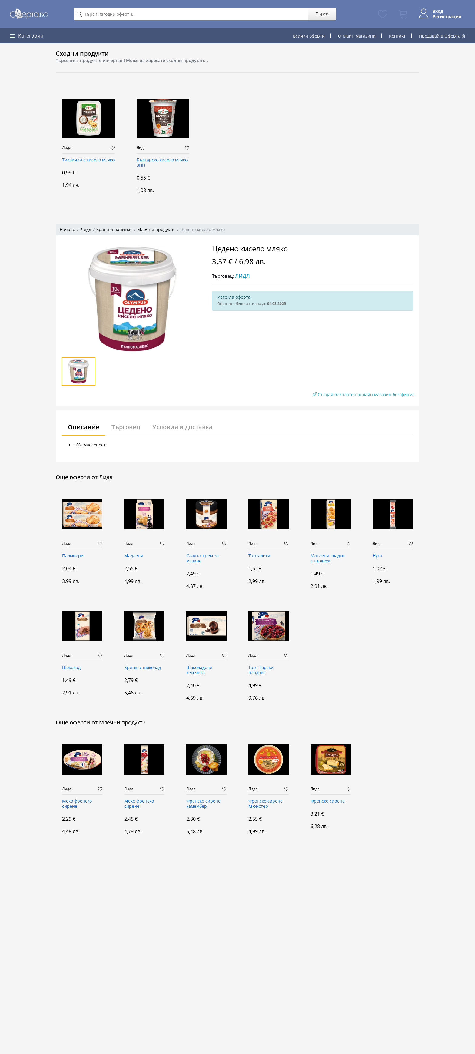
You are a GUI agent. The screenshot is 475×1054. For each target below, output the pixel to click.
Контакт (397, 36)
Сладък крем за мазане (202, 558)
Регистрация (447, 16)
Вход (438, 11)
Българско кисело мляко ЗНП (162, 162)
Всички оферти (309, 36)
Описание (83, 427)
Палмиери (73, 555)
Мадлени (133, 555)
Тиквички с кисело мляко (88, 160)
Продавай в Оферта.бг (442, 36)
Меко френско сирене (77, 804)
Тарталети (259, 555)
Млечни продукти (156, 229)
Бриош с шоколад (142, 667)
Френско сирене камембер (203, 804)
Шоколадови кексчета (199, 670)
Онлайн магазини (357, 36)
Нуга (377, 555)
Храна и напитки (114, 229)
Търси (322, 14)
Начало (67, 229)
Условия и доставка (182, 427)
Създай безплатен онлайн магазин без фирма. (364, 394)
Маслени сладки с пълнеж (328, 558)
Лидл (66, 148)
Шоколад (71, 667)
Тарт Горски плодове (261, 670)
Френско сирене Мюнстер (265, 804)
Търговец (125, 427)
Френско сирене (328, 801)
